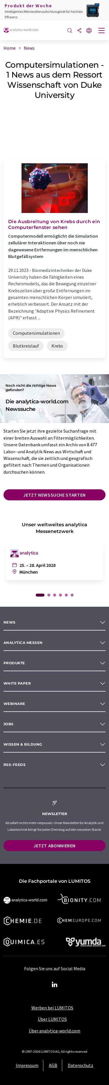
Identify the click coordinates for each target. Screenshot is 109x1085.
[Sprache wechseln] (89, 31)
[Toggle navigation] (102, 31)
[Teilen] (79, 31)
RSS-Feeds (14, 764)
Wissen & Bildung (22, 744)
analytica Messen (23, 642)
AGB (53, 1065)
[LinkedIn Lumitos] (55, 985)
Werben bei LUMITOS (52, 1008)
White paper (17, 683)
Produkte (14, 663)
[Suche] (70, 31)
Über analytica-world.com (54, 1031)
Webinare (14, 703)
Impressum (27, 1065)
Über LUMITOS (52, 1019)
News (9, 622)
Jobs (8, 724)
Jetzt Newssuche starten (54, 495)
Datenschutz (80, 1065)
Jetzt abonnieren (54, 845)
